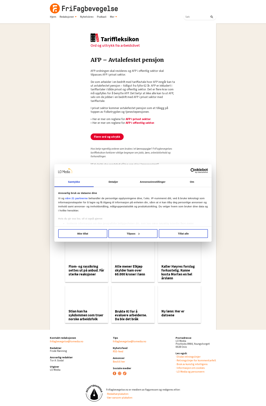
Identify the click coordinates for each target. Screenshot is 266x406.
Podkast (102, 17)
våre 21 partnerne (79, 198)
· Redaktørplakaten (117, 394)
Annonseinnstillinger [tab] (152, 181)
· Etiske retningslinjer (188, 357)
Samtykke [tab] (76, 181)
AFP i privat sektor (138, 119)
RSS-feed (118, 351)
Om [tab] (190, 181)
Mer (113, 17)
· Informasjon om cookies (190, 368)
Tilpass (133, 233)
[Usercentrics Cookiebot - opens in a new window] (191, 170)
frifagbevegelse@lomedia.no (66, 341)
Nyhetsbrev (86, 17)
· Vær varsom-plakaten (119, 398)
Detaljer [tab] (114, 181)
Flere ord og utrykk (107, 137)
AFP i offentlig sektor (140, 123)
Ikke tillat (84, 233)
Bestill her (119, 362)
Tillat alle (181, 233)
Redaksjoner (68, 17)
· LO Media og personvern (190, 372)
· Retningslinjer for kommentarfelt (196, 360)
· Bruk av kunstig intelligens (192, 364)
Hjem (53, 17)
